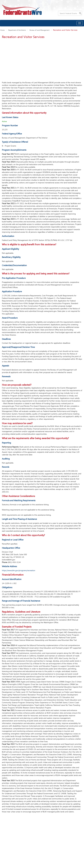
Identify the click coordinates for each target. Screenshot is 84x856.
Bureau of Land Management (39, 30)
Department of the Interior (17, 30)
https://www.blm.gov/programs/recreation (18, 570)
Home (2, 30)
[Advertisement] (42, 59)
